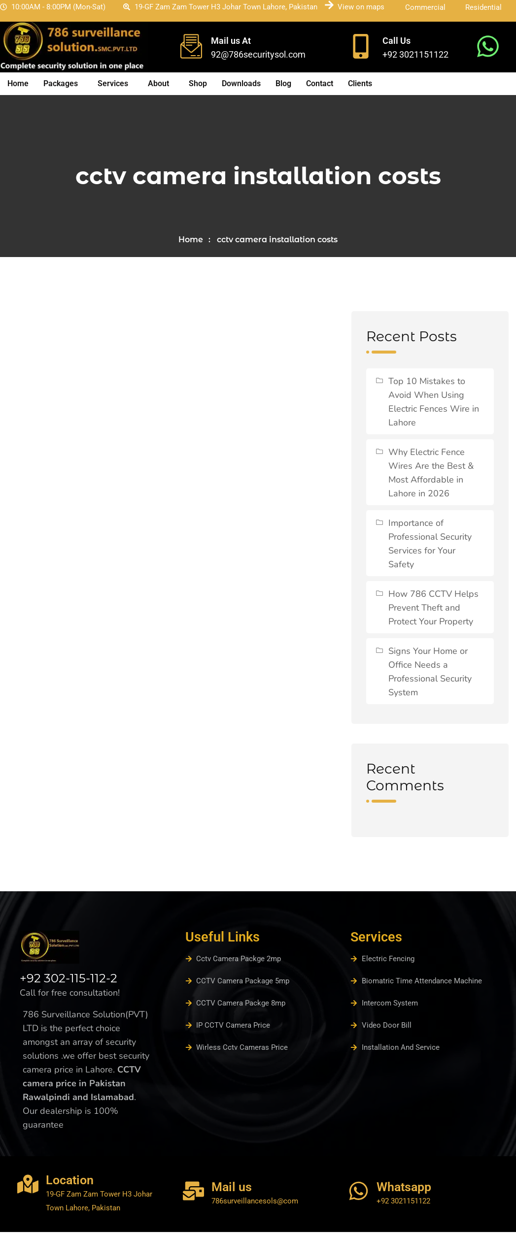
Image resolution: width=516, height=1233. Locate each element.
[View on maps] (329, 5)
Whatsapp (404, 1188)
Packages (60, 83)
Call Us (396, 40)
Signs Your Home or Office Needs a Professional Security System (430, 672)
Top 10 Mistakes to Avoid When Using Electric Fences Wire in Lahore (433, 402)
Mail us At (231, 40)
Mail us (231, 1188)
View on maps (361, 6)
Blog (283, 83)
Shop (198, 83)
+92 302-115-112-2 (68, 979)
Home (18, 83)
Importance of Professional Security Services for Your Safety (430, 544)
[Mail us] (193, 1191)
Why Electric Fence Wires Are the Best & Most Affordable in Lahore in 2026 (431, 473)
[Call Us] (360, 46)
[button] (63, 83)
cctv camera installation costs (277, 240)
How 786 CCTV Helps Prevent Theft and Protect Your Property (433, 608)
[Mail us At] (191, 46)
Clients (360, 83)
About (158, 83)
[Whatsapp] (358, 1191)
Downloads (241, 83)
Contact (319, 83)
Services (113, 83)
